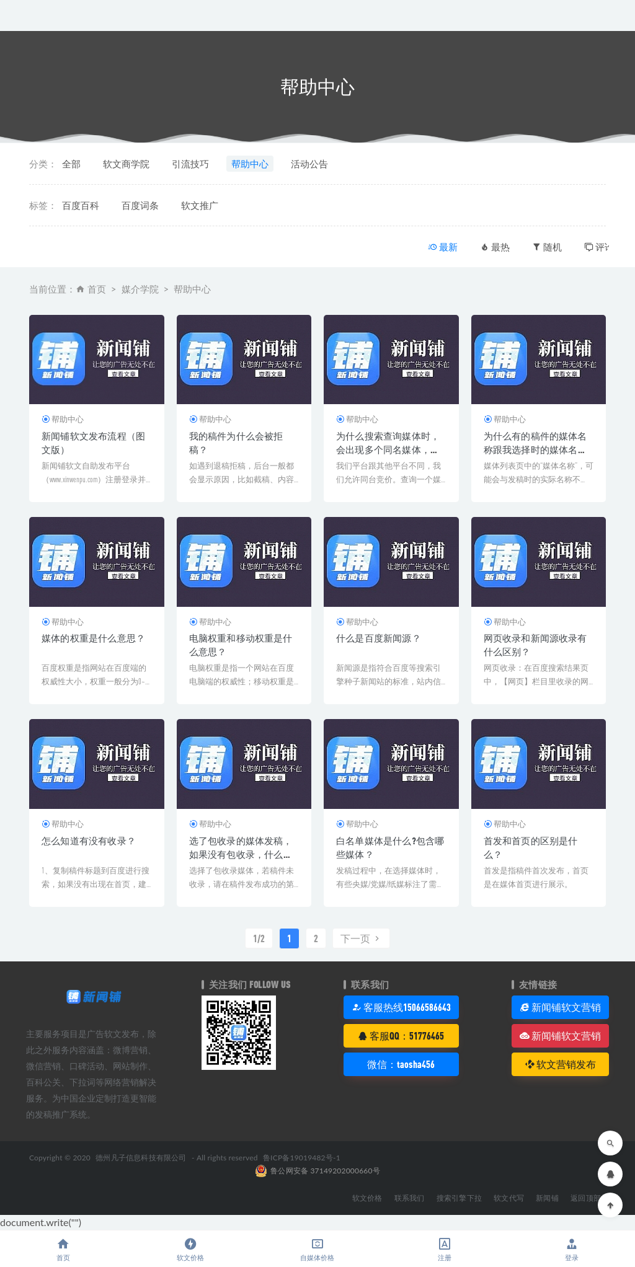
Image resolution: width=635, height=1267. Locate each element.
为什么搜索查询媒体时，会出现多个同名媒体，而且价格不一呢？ (388, 449)
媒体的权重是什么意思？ (93, 637)
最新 (443, 246)
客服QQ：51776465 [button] (401, 1035)
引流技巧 (190, 163)
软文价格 (190, 1249)
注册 (444, 1249)
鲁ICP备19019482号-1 (301, 1157)
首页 (96, 288)
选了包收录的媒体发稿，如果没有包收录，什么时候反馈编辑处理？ (241, 854)
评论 (599, 246)
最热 (495, 246)
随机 (547, 246)
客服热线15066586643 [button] (401, 1007)
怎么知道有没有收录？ (89, 840)
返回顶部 (586, 1198)
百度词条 (140, 205)
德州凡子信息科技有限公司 (140, 1157)
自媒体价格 (317, 1249)
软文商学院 (126, 163)
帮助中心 (250, 163)
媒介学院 (140, 288)
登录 (571, 1249)
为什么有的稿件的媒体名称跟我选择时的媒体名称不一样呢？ (535, 449)
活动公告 (309, 163)
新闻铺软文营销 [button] (560, 1007)
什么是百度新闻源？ (378, 637)
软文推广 (199, 205)
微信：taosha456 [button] (401, 1064)
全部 (71, 163)
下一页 (361, 938)
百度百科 (80, 205)
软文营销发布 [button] (560, 1064)
